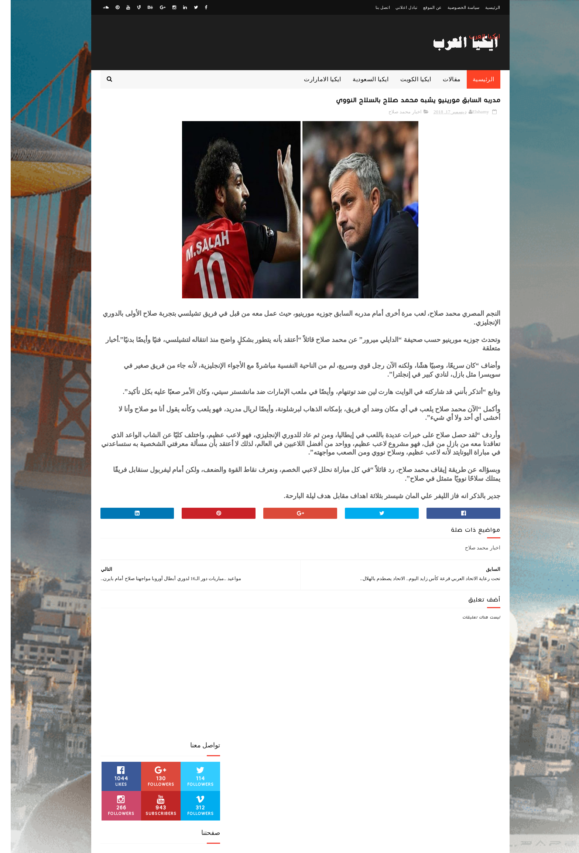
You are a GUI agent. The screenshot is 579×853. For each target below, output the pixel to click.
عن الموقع (421, 7)
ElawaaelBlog (430, 844)
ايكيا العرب (474, 40)
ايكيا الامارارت (311, 79)
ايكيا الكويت (405, 79)
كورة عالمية (195, 601)
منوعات (137, 614)
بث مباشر (140, 588)
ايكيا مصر (166, 588)
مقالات (441, 79)
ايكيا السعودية (360, 79)
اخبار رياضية (177, 549)
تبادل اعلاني (396, 7)
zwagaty (468, 844)
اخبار (201, 549)
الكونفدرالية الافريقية (186, 575)
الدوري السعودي (150, 562)
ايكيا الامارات (146, 575)
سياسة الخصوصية (453, 7)
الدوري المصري (111, 562)
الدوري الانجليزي (190, 562)
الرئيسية (482, 7)
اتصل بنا (372, 7)
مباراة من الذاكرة (190, 614)
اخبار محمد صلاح (394, 114)
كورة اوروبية (112, 588)
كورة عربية (166, 601)
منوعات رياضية (109, 614)
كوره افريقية (136, 601)
